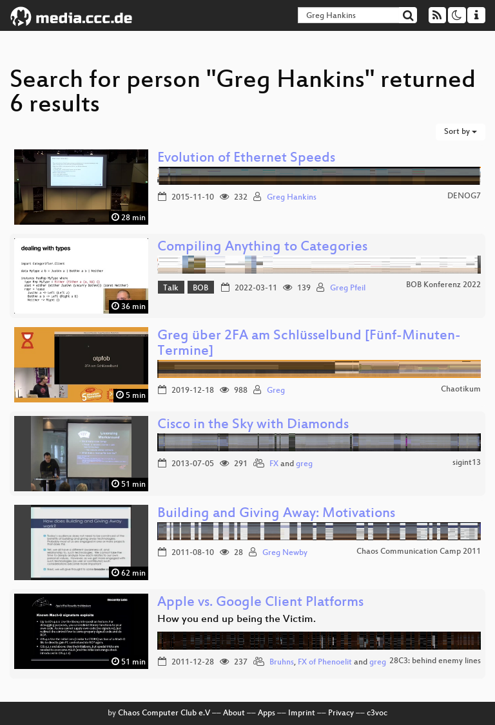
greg (304, 464)
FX (273, 464)
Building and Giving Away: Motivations (276, 514)
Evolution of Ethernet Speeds (246, 159)
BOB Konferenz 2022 (443, 285)
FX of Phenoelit (325, 662)
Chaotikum (461, 389)
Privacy (341, 713)
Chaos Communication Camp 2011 (418, 551)
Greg (276, 390)
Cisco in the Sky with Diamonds (253, 425)
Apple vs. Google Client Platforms (260, 603)
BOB (200, 288)
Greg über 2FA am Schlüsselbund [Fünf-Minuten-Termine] (309, 344)
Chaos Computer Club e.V (164, 713)
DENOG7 (464, 196)
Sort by (460, 132)
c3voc (377, 713)
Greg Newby (284, 553)
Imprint (301, 713)
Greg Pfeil (347, 288)
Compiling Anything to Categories (262, 248)
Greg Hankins (291, 197)
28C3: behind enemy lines (435, 661)
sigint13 (466, 462)
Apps (266, 713)
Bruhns (281, 662)
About (234, 713)
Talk (171, 288)
